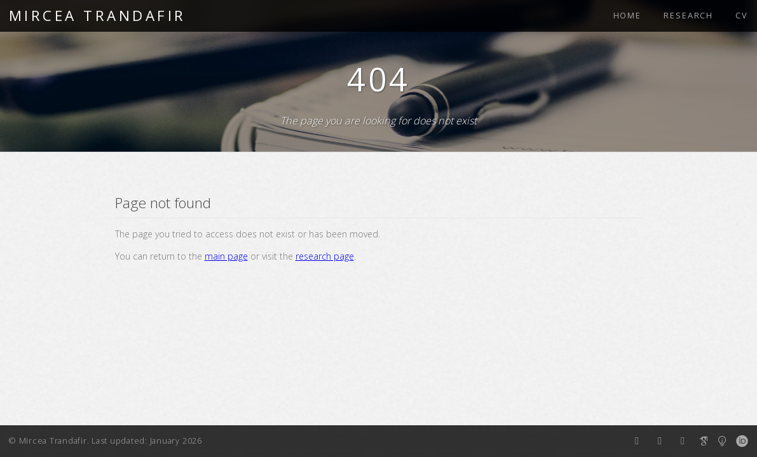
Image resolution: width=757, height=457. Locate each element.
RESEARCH (688, 15)
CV (741, 15)
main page (226, 256)
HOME (627, 15)
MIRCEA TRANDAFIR (97, 15)
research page (325, 256)
